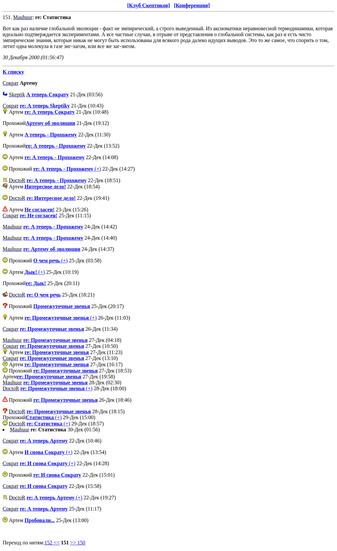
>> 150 (77, 542)
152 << (52, 542)
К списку (13, 72)
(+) (67, 169)
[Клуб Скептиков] (148, 5)
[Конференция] (192, 5)
